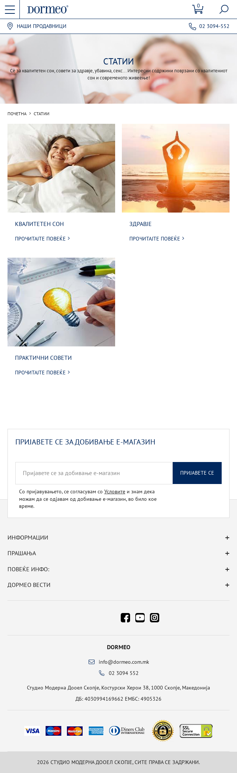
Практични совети (43, 357)
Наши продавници (42, 26)
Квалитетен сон (39, 223)
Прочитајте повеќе (40, 238)
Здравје (140, 223)
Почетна (17, 113)
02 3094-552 (214, 26)
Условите (114, 491)
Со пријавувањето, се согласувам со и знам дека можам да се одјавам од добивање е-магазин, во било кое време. (88, 498)
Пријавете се (197, 472)
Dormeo (118, 647)
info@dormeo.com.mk (124, 662)
